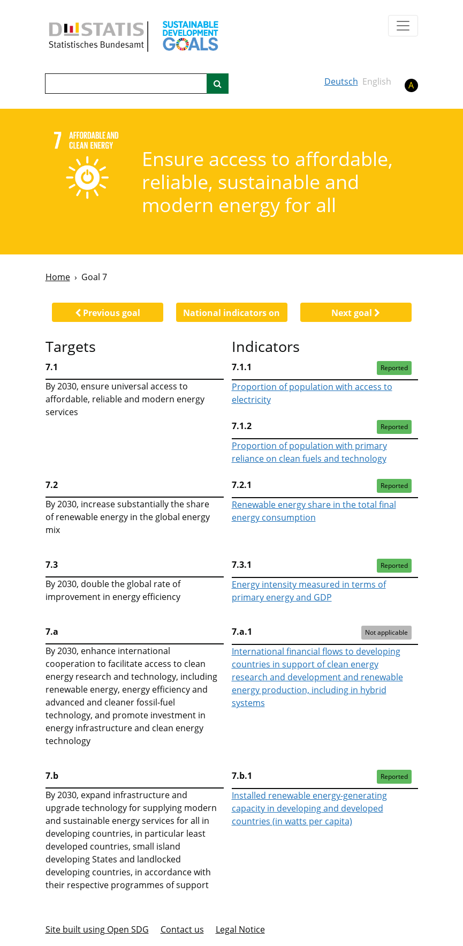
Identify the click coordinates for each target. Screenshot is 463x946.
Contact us (182, 929)
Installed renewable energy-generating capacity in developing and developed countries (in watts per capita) (309, 808)
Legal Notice (240, 929)
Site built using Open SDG (97, 929)
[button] (107, 312)
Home (57, 277)
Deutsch (341, 81)
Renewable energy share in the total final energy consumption (314, 511)
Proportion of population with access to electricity (312, 393)
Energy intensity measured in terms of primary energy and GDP (309, 591)
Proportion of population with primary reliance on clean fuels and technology (309, 452)
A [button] (411, 85)
